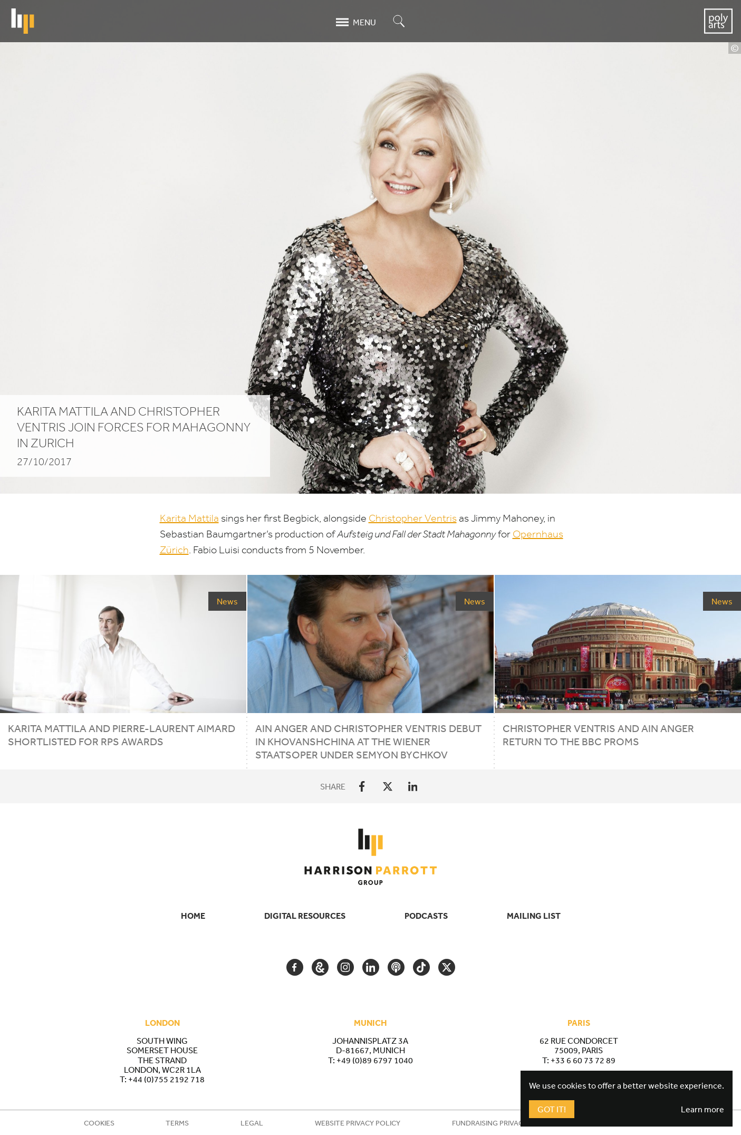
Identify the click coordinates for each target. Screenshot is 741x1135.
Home (193, 915)
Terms (177, 1123)
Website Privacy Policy (357, 1123)
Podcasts (426, 915)
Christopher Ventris (413, 518)
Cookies (99, 1123)
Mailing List (534, 915)
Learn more (702, 1109)
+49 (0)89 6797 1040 (374, 1060)
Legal (251, 1123)
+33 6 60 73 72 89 (583, 1060)
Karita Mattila (189, 518)
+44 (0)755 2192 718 (166, 1079)
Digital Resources (304, 915)
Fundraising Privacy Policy (503, 1123)
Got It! (551, 1109)
